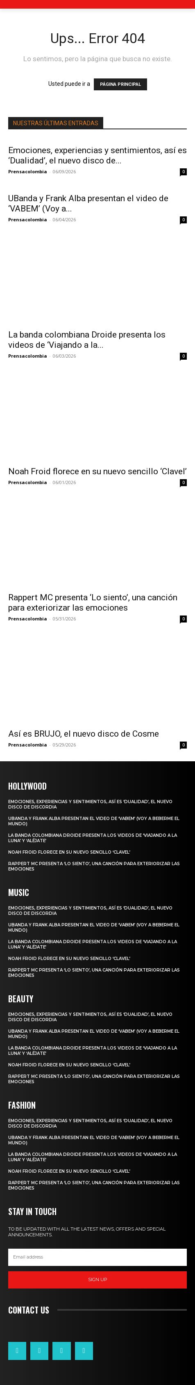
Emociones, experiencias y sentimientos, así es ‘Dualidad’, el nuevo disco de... (97, 155)
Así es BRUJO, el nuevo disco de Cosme (83, 734)
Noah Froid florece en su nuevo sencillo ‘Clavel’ (97, 471)
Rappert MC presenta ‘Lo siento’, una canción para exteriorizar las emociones (92, 603)
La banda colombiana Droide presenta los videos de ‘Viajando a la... (87, 340)
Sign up (97, 1279)
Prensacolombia (27, 171)
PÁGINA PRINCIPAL (120, 84)
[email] (97, 1257)
